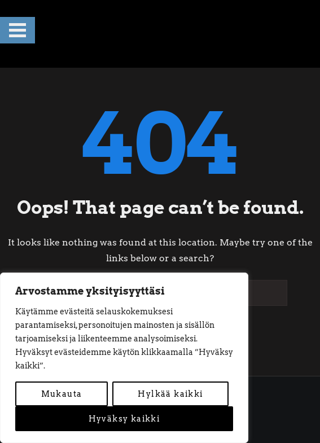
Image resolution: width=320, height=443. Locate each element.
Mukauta (61, 393)
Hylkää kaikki (170, 393)
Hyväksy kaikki (124, 418)
